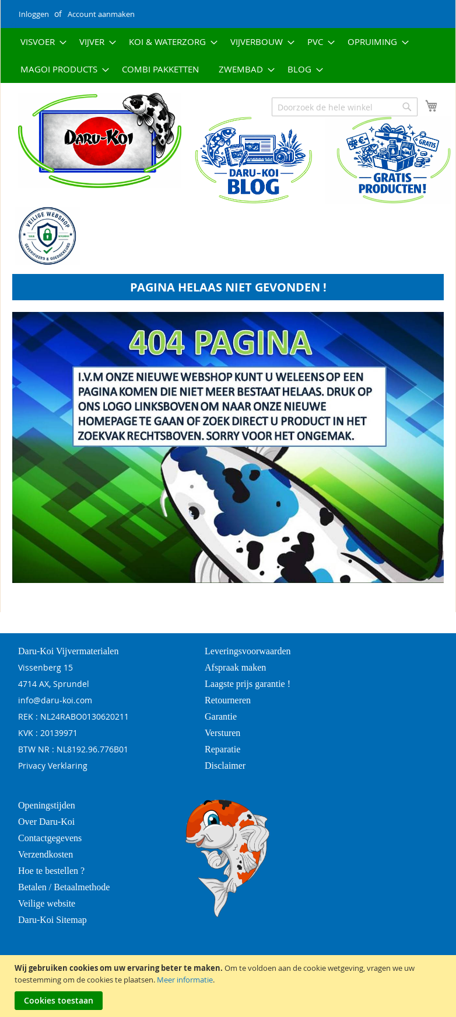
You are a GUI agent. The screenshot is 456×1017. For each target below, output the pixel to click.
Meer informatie (185, 979)
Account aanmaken (101, 14)
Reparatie (222, 749)
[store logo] (91, 140)
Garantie (221, 716)
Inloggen (34, 14)
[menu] (228, 55)
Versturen (222, 733)
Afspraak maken (235, 667)
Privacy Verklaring (52, 765)
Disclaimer (225, 765)
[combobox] (345, 107)
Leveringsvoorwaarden (248, 651)
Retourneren (228, 700)
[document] (229, 986)
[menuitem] (39, 41)
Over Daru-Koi (46, 822)
